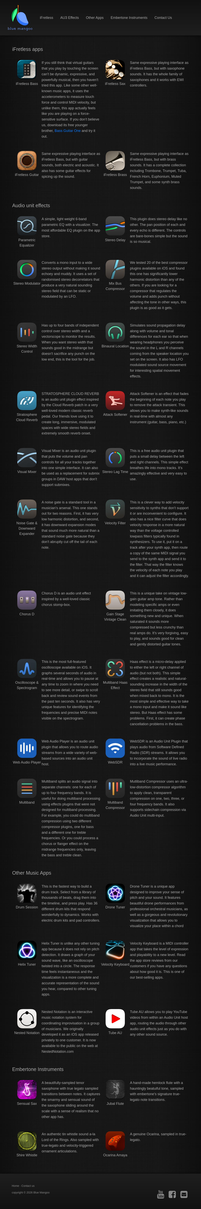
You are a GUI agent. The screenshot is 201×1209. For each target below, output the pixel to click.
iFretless (46, 18)
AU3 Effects (69, 18)
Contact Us (163, 18)
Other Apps (95, 18)
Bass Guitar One (68, 131)
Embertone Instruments (129, 18)
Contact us (28, 1185)
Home (15, 1185)
